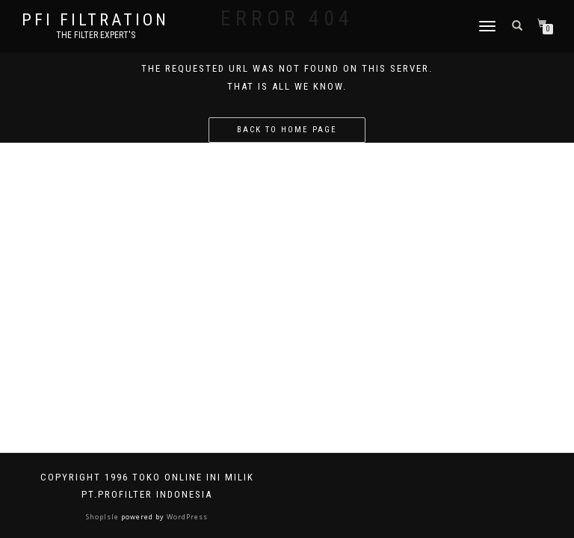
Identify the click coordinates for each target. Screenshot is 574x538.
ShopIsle (103, 517)
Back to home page (287, 129)
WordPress (186, 517)
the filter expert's (95, 35)
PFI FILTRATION (95, 20)
